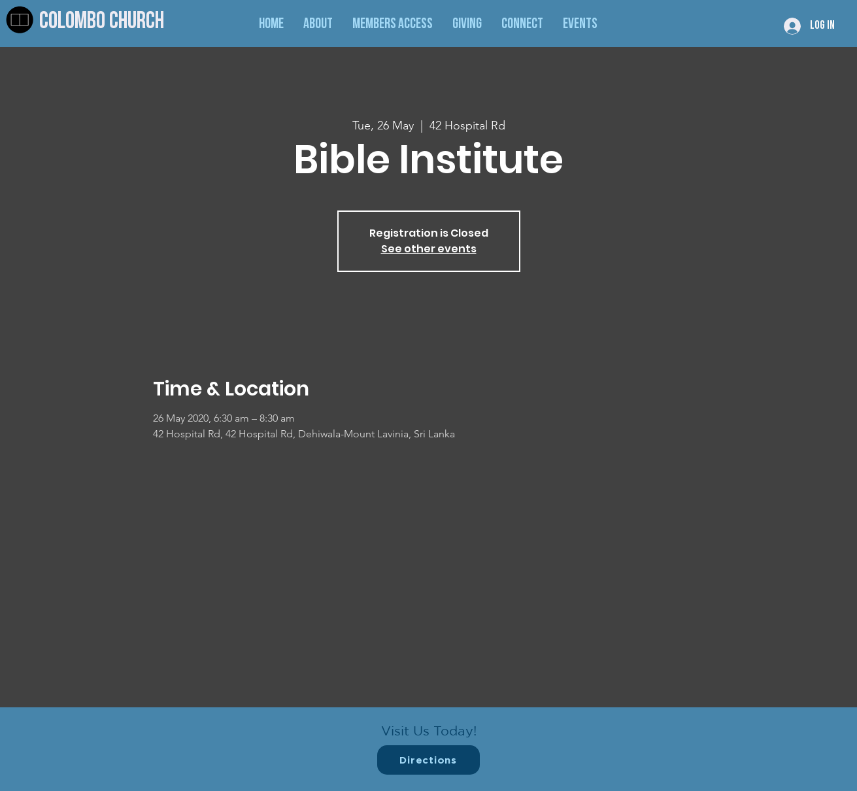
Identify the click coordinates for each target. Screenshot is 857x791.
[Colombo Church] (125, 22)
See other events (429, 248)
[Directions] (428, 760)
